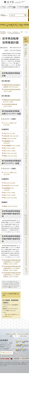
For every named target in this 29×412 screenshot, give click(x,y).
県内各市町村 (25, 342)
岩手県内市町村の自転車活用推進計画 (26, 251)
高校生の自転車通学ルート (26, 203)
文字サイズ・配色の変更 (12, 7)
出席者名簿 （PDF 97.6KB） (11, 185)
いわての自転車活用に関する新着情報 (26, 73)
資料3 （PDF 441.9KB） (10, 153)
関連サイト (26, 271)
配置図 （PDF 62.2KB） (10, 138)
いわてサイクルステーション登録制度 (27, 118)
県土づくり (26, 40)
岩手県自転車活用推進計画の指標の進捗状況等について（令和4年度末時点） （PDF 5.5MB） (12, 268)
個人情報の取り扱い (19, 345)
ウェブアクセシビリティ (25, 346)
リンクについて (25, 350)
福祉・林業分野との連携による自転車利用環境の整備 (26, 172)
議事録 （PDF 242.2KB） (10, 206)
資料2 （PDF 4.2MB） (9, 195)
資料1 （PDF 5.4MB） (9, 148)
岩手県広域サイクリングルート (27, 98)
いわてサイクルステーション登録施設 (27, 141)
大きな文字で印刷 (14, 50)
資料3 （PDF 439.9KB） (10, 197)
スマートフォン (23, 336)
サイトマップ (3, 7)
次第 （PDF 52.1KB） (9, 133)
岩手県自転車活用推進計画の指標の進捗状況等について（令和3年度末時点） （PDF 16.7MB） (12, 274)
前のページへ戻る (11, 334)
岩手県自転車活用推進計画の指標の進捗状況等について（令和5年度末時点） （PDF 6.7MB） (12, 261)
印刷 (6, 50)
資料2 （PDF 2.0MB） (9, 150)
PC (16, 336)
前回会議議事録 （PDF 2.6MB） (11, 145)
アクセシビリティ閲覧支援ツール (23, 7)
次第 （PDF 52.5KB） (9, 182)
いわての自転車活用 (26, 52)
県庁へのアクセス (7, 352)
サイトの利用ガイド (19, 350)
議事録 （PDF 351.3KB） (10, 155)
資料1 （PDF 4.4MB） (9, 192)
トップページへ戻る (24, 334)
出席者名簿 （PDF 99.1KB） (11, 135)
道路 (26, 44)
